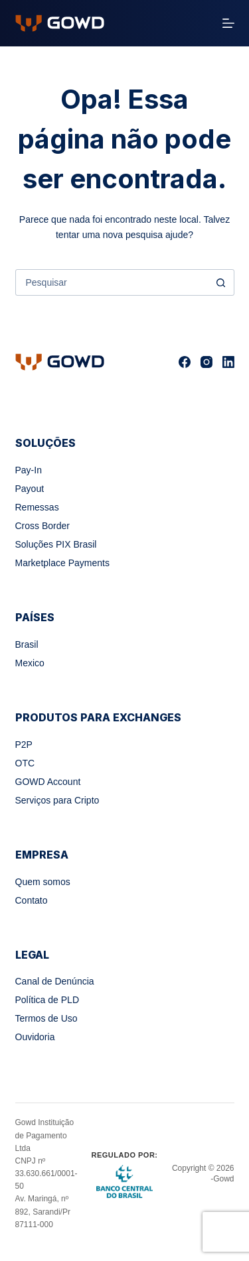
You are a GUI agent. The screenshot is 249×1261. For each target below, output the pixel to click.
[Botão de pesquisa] (221, 282)
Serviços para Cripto (57, 800)
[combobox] (112, 282)
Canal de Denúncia (54, 981)
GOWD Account (48, 781)
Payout (29, 488)
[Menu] (228, 23)
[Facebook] (185, 362)
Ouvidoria (35, 1037)
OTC (25, 763)
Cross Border (42, 525)
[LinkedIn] (228, 362)
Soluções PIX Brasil (56, 544)
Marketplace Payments (62, 563)
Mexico (29, 663)
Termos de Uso (46, 1018)
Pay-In (28, 470)
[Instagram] (206, 362)
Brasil (27, 644)
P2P (24, 744)
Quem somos (42, 881)
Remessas (37, 507)
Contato (31, 900)
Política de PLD (47, 999)
